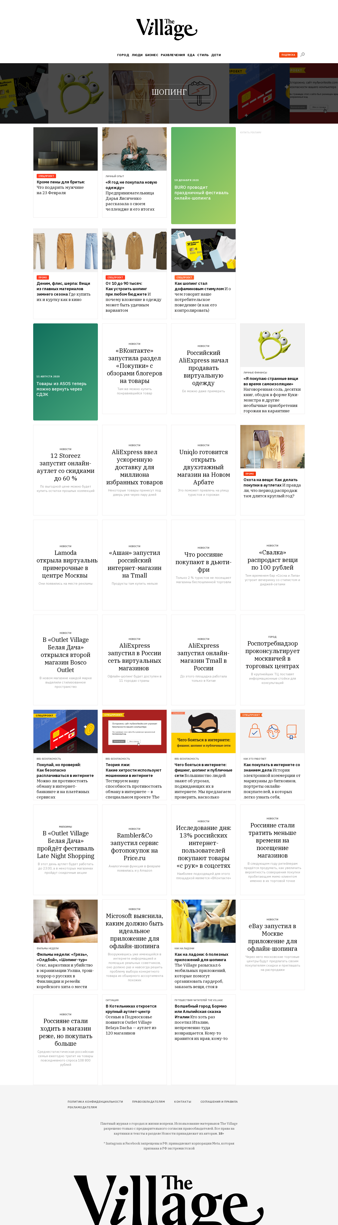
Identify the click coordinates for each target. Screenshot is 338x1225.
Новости (134, 343)
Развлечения (173, 55)
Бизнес (151, 55)
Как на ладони (184, 948)
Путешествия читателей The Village (199, 1000)
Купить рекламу (250, 132)
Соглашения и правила (219, 1102)
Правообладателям (148, 1102)
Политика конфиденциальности (95, 1102)
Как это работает (255, 758)
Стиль (203, 55)
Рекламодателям (82, 1107)
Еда (191, 55)
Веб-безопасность (49, 758)
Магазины (65, 826)
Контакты (182, 1102)
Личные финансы (255, 372)
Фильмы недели (48, 948)
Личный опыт (115, 176)
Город (123, 55)
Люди (137, 55)
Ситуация (112, 1000)
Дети (216, 55)
